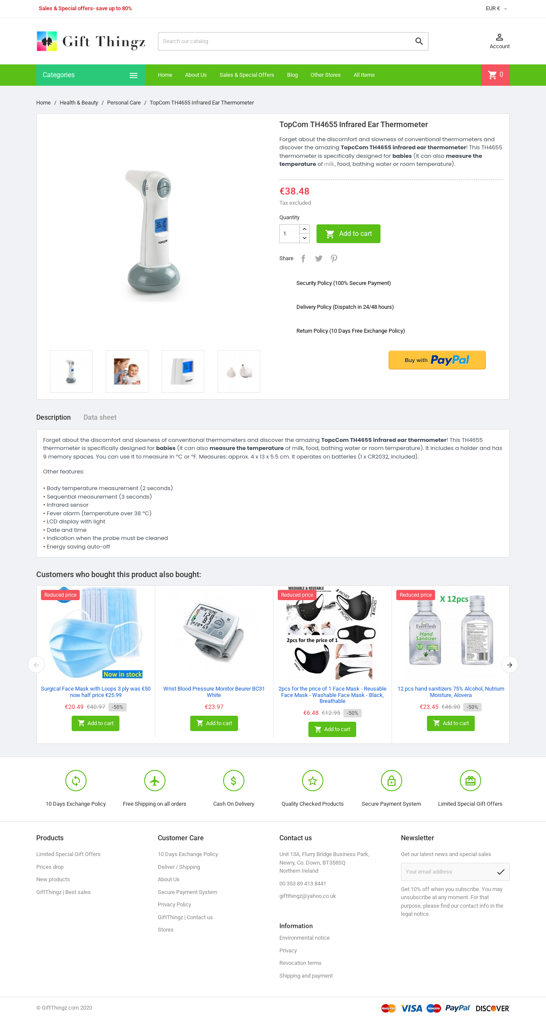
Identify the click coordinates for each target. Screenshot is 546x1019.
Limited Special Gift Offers (68, 854)
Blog (292, 75)
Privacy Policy (174, 904)
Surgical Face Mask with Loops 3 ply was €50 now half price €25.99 (96, 691)
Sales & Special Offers (247, 75)
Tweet (319, 258)
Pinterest (334, 258)
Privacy (288, 950)
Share (303, 258)
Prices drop (50, 867)
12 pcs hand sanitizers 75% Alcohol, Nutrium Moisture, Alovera (451, 691)
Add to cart (348, 234)
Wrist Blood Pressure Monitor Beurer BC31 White (214, 691)
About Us (196, 75)
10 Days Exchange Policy (188, 854)
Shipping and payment (306, 976)
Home (165, 75)
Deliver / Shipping (179, 867)
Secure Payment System (187, 892)
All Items (364, 75)
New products (53, 879)
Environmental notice (304, 938)
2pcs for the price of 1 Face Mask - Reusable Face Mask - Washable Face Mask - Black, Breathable (332, 694)
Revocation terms (300, 963)
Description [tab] (53, 417)
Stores (166, 929)
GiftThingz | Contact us (185, 917)
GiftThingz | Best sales (63, 892)
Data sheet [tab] (100, 417)
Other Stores (326, 75)
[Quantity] (289, 233)
